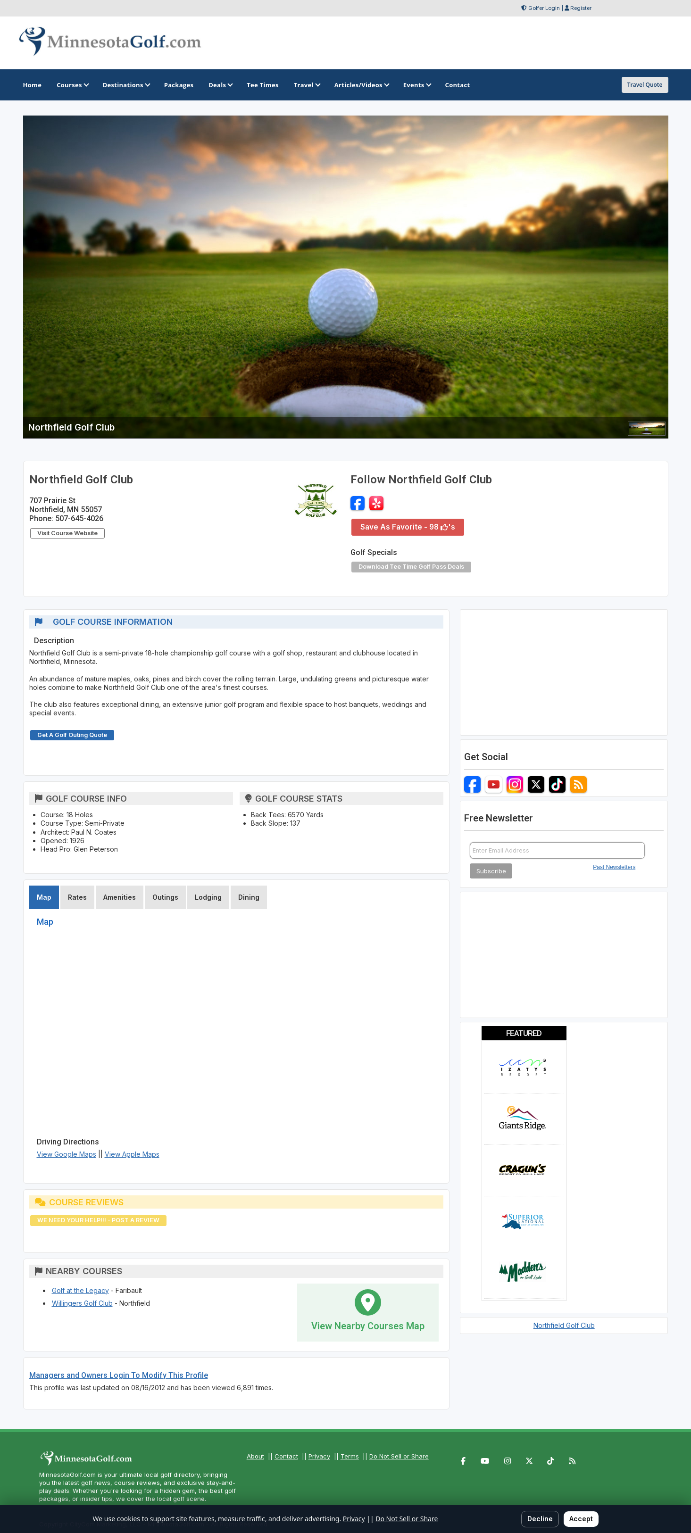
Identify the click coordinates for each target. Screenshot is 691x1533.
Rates (77, 897)
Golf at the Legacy (80, 1290)
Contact (286, 1456)
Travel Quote (645, 85)
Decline (540, 1519)
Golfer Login (544, 8)
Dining (248, 897)
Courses (72, 85)
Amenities (119, 897)
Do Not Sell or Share (399, 1456)
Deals (220, 85)
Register (580, 8)
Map (44, 897)
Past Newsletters (614, 867)
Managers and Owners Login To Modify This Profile (118, 1375)
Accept (581, 1519)
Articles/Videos (361, 85)
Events (416, 85)
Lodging (208, 897)
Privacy (319, 1456)
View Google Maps (66, 1154)
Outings (165, 897)
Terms (350, 1456)
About (255, 1456)
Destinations (126, 85)
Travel (306, 85)
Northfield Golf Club (564, 1325)
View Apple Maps (132, 1154)
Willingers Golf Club (82, 1303)
